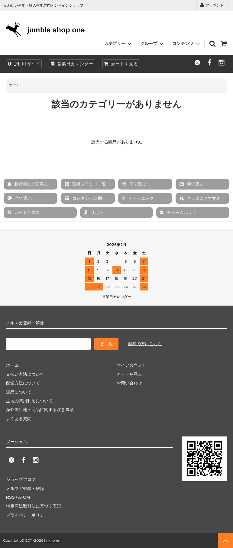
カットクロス (24, 212)
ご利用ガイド (24, 63)
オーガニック (138, 198)
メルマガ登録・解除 (25, 488)
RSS (10, 497)
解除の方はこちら (145, 343)
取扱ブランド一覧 (85, 184)
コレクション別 (83, 198)
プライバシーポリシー (27, 515)
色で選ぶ (20, 198)
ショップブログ (21, 479)
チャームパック (178, 212)
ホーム (14, 85)
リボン (93, 212)
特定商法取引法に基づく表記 (33, 506)
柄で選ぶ (192, 184)
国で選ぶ (134, 184)
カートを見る (121, 63)
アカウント (215, 5)
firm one (51, 540)
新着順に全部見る (28, 184)
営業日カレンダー (72, 63)
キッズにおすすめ (200, 198)
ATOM (24, 497)
